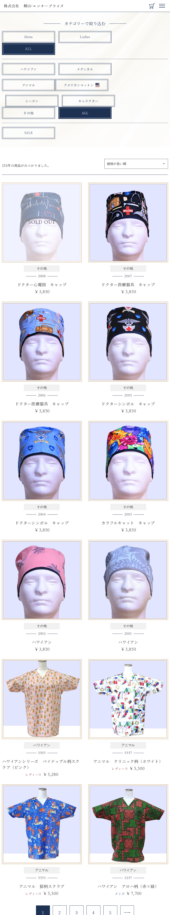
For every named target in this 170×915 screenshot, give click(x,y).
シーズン (84, 73)
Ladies (85, 37)
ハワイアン (28, 57)
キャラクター (141, 73)
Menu (162, 4)
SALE (28, 109)
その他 (28, 89)
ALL (141, 37)
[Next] (127, 888)
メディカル (85, 57)
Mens (28, 37)
